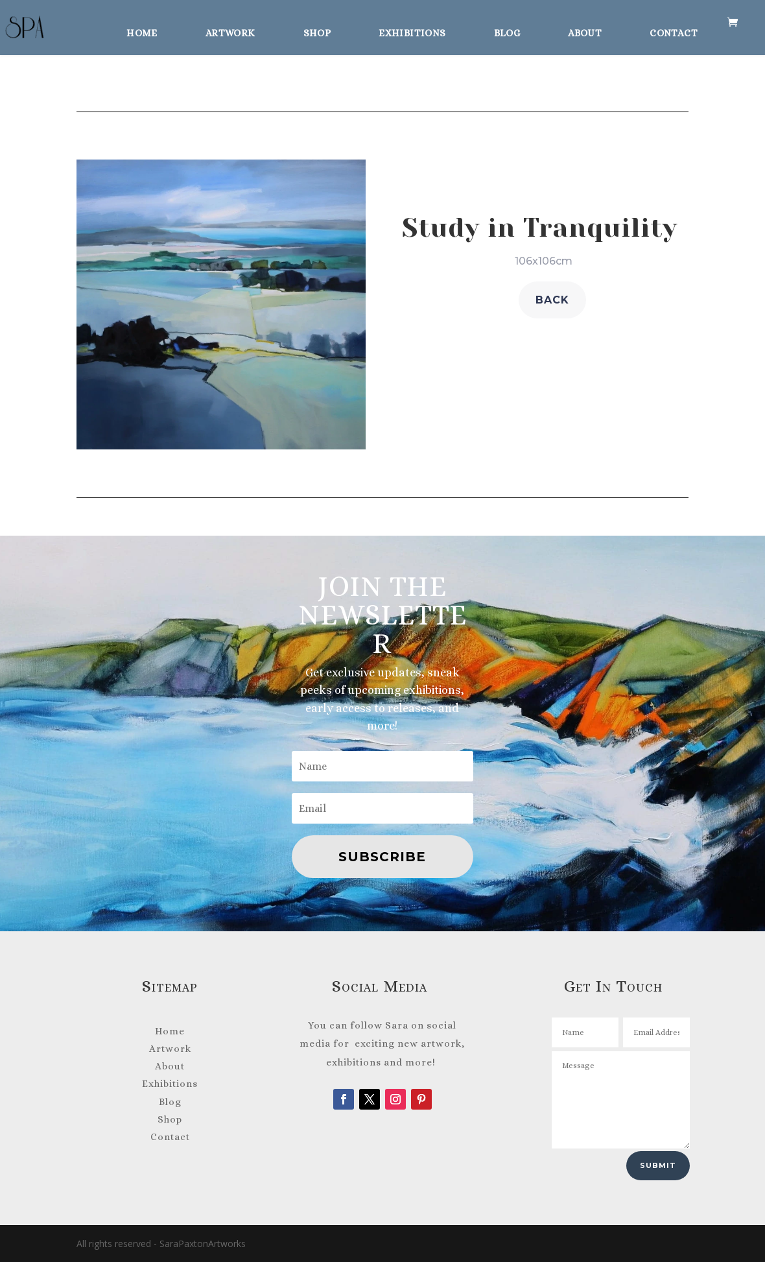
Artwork (230, 31)
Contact (674, 31)
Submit (658, 1165)
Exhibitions (412, 31)
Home (142, 31)
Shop (317, 31)
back (552, 300)
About (585, 31)
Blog (507, 31)
